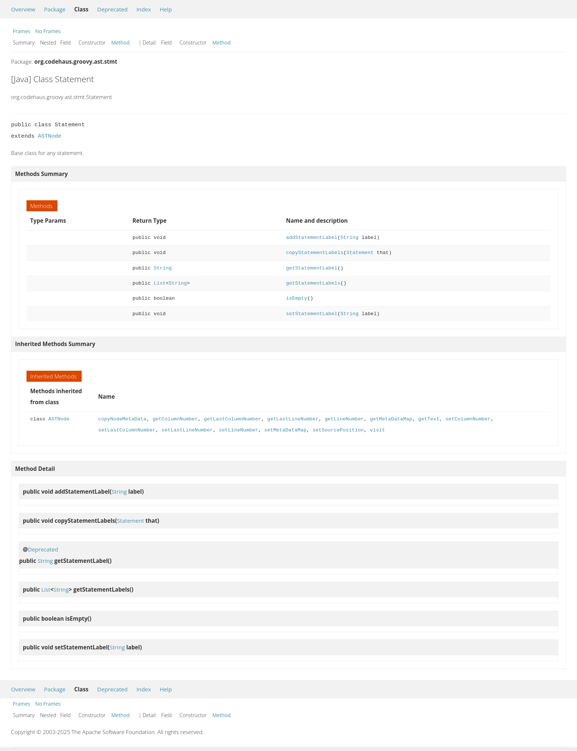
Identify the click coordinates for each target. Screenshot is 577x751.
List (160, 283)
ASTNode (49, 136)
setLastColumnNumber (127, 430)
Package (55, 9)
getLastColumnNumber (232, 419)
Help (166, 9)
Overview (23, 9)
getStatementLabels (313, 283)
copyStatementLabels (314, 252)
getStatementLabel (311, 268)
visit (377, 430)
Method (120, 42)
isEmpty (296, 298)
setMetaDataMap (285, 430)
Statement (360, 252)
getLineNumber (344, 419)
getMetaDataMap (391, 419)
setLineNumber (238, 430)
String (349, 237)
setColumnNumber (468, 419)
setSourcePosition (338, 430)
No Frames (48, 31)
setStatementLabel (311, 313)
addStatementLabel (311, 237)
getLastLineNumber (292, 419)
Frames (21, 31)
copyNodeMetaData (122, 419)
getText (428, 419)
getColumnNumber (175, 419)
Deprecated (112, 9)
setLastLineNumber (187, 430)
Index (144, 9)
